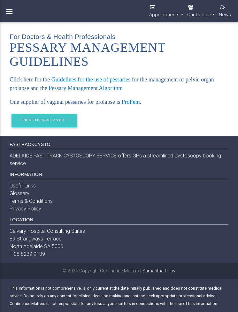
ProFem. (132, 102)
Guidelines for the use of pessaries (90, 79)
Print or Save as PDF (44, 120)
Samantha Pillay (158, 271)
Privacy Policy (25, 208)
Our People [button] (199, 13)
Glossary (19, 193)
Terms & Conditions (31, 201)
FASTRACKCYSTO (30, 144)
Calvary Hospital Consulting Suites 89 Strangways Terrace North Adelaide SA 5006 (47, 238)
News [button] (225, 13)
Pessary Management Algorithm (86, 88)
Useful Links (23, 185)
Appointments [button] (164, 13)
